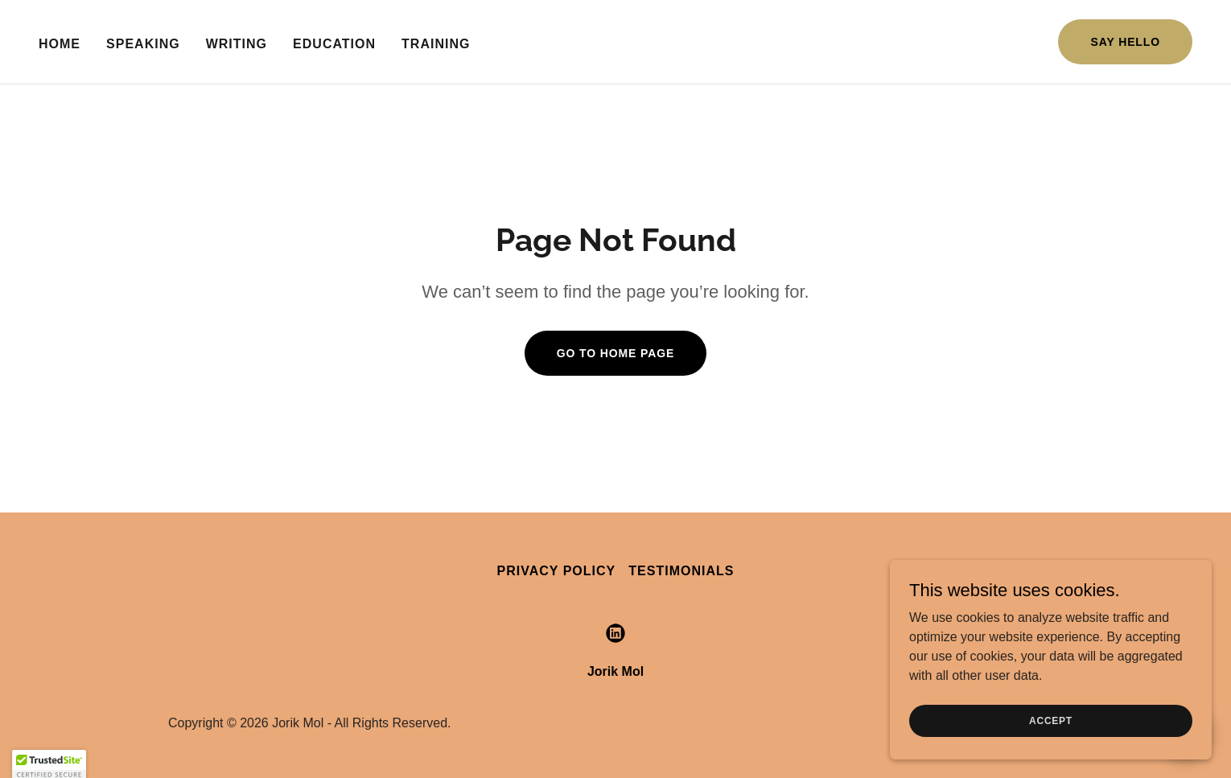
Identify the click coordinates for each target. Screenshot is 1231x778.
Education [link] (334, 44)
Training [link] (435, 44)
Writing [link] (236, 44)
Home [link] (59, 44)
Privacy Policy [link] (556, 571)
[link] (615, 633)
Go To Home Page (616, 353)
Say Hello (1125, 41)
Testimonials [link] (681, 571)
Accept (1050, 720)
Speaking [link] (143, 44)
